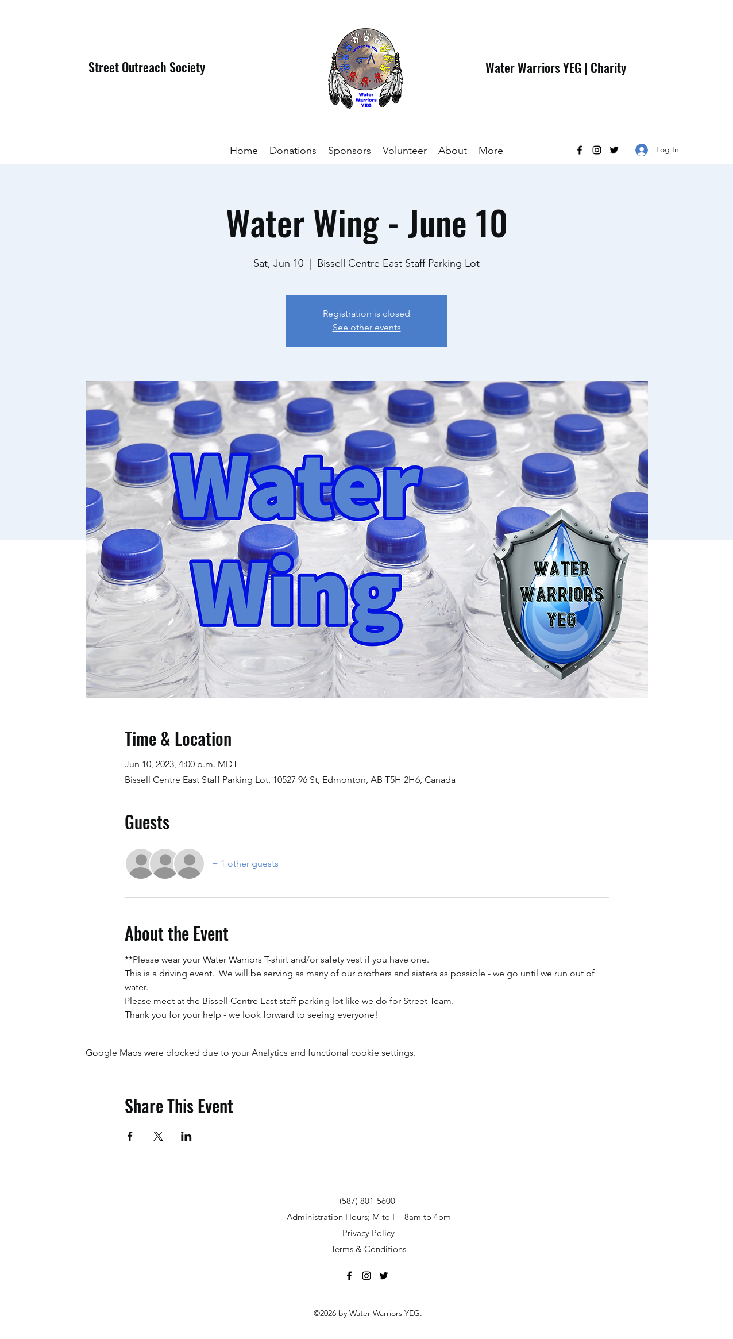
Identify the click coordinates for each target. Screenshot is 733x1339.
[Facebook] (579, 150)
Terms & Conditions (368, 1249)
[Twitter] (614, 150)
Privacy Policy (368, 1233)
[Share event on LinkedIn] (186, 1136)
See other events (367, 327)
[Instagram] (597, 150)
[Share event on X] (158, 1136)
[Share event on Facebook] (130, 1136)
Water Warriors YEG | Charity (555, 67)
